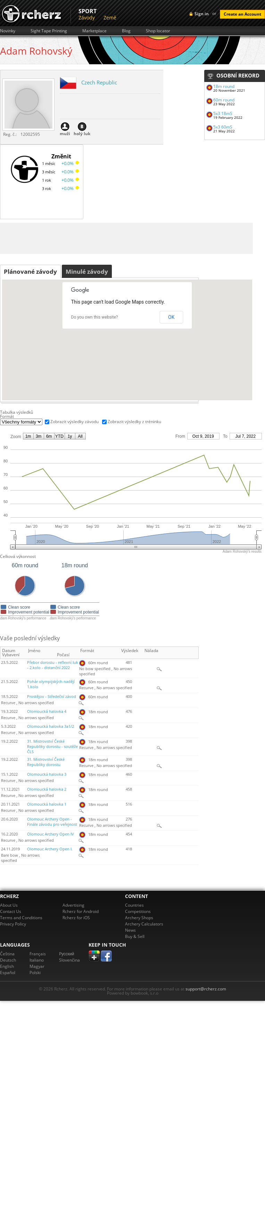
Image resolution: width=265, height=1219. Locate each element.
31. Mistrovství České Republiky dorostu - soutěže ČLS (52, 746)
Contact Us (10, 911)
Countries (134, 905)
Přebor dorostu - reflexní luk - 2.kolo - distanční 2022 (52, 665)
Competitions (138, 911)
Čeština (7, 954)
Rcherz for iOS (76, 918)
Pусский (66, 954)
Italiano (37, 960)
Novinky (7, 31)
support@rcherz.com (205, 989)
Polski (35, 972)
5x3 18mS (222, 113)
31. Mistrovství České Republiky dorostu (46, 762)
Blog (126, 31)
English (7, 966)
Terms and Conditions (21, 918)
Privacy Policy (13, 924)
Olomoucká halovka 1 (46, 804)
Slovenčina (69, 960)
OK (171, 317)
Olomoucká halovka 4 (46, 711)
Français (38, 954)
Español (7, 972)
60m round (223, 100)
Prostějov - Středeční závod (51, 696)
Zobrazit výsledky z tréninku (134, 422)
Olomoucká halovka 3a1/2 (50, 726)
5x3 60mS (222, 127)
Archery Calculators (144, 924)
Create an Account (242, 14)
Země (109, 17)
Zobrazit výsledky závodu (74, 422)
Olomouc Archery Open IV (50, 834)
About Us (9, 905)
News (130, 930)
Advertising (73, 905)
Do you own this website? (94, 317)
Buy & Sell (134, 936)
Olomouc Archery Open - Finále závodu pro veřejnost (52, 822)
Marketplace (94, 31)
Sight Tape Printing (49, 31)
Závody (86, 17)
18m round (223, 86)
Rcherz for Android (81, 911)
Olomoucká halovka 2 (46, 789)
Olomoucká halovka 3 (46, 774)
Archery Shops (139, 918)
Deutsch (8, 960)
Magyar (37, 966)
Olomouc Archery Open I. (50, 849)
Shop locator (158, 31)
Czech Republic (99, 82)
